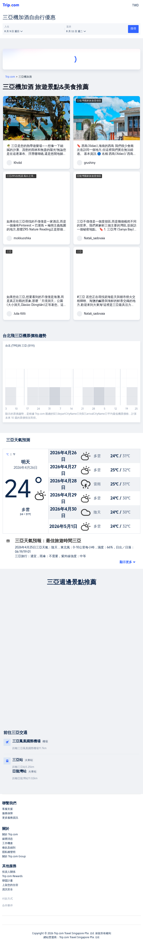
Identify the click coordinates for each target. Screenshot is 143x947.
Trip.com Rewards (12, 876)
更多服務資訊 (10, 817)
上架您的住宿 (10, 885)
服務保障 (7, 813)
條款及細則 (8, 847)
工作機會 (7, 843)
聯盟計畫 (7, 880)
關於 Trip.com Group (14, 856)
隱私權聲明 (8, 852)
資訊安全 (7, 889)
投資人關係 (8, 871)
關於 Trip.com (10, 834)
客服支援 (7, 808)
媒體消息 (7, 838)
